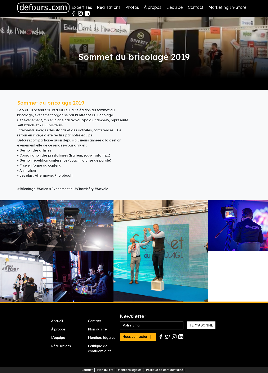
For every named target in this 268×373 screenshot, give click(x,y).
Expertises (82, 7)
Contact (196, 7)
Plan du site (97, 329)
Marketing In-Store (227, 7)
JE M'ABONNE (201, 325)
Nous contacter (137, 336)
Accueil (57, 321)
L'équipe (174, 7)
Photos (132, 7)
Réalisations (108, 7)
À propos (152, 7)
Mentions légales (101, 337)
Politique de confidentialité (164, 370)
